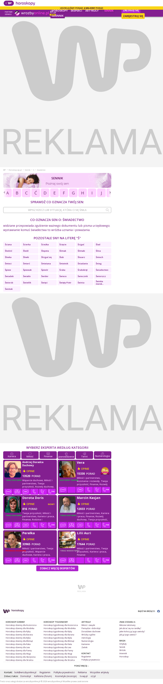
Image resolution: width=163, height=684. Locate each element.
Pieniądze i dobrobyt (91, 628)
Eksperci (76, 10)
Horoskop (124, 656)
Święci (44, 282)
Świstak (9, 289)
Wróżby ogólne (88, 634)
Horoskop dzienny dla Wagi (18, 653)
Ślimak (62, 250)
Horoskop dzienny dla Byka (18, 638)
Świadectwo (102, 269)
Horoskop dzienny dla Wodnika (20, 628)
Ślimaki (81, 250)
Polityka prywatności (91, 659)
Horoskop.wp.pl (15, 170)
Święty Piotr (65, 282)
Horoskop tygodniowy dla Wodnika (60, 628)
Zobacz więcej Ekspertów (57, 568)
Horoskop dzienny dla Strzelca (19, 660)
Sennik (108, 10)
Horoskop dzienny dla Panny (19, 650)
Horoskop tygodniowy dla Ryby (58, 631)
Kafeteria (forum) (43, 676)
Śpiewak (27, 269)
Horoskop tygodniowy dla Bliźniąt (59, 641)
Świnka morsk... (99, 282)
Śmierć (26, 263)
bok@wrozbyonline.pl (25, 672)
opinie (30, 471)
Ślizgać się (46, 257)
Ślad (98, 244)
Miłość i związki (88, 625)
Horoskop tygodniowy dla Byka (58, 638)
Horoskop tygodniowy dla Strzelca (59, 660)
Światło (27, 276)
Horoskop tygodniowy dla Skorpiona (60, 657)
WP (4, 170)
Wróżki (122, 650)
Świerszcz (101, 276)
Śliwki (26, 257)
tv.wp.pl (84, 676)
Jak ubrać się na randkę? (130, 628)
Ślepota (45, 250)
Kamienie (86, 644)
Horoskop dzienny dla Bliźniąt (19, 641)
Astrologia (86, 638)
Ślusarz (81, 257)
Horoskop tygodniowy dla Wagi (58, 653)
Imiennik (58, 15)
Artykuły (93, 10)
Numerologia (87, 641)
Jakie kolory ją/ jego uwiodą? (132, 631)
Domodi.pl (25, 676)
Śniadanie (83, 263)
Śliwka (8, 257)
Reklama (82, 672)
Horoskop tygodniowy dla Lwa (57, 647)
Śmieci (8, 263)
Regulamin (86, 656)
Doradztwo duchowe (91, 631)
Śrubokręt (83, 269)
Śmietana (46, 263)
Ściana (8, 244)
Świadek (9, 276)
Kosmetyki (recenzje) (66, 676)
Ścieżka (45, 244)
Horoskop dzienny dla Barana (19, 634)
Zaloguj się (131, 10)
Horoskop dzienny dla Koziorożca (21, 625)
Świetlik (27, 282)
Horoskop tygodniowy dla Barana (59, 634)
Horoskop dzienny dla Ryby (18, 631)
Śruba (62, 269)
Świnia (81, 282)
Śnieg (99, 263)
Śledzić (8, 250)
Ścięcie (62, 244)
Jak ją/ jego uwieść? (127, 634)
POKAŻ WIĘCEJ (81, 665)
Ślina (98, 250)
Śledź (25, 250)
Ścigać (81, 244)
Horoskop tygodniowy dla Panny (58, 650)
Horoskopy (60, 10)
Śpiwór (44, 269)
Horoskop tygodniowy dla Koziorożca (61, 625)
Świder (44, 276)
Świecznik (83, 276)
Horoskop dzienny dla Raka (18, 644)
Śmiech (99, 257)
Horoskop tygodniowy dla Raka (58, 644)
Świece (63, 276)
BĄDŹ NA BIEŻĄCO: (149, 611)
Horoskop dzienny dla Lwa (18, 647)
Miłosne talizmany (127, 625)
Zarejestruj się (133, 16)
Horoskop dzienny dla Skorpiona (20, 657)
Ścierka (27, 244)
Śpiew (8, 269)
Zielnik (84, 647)
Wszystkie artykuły (99, 672)
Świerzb (9, 282)
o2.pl (93, 676)
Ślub (61, 257)
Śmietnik (63, 263)
